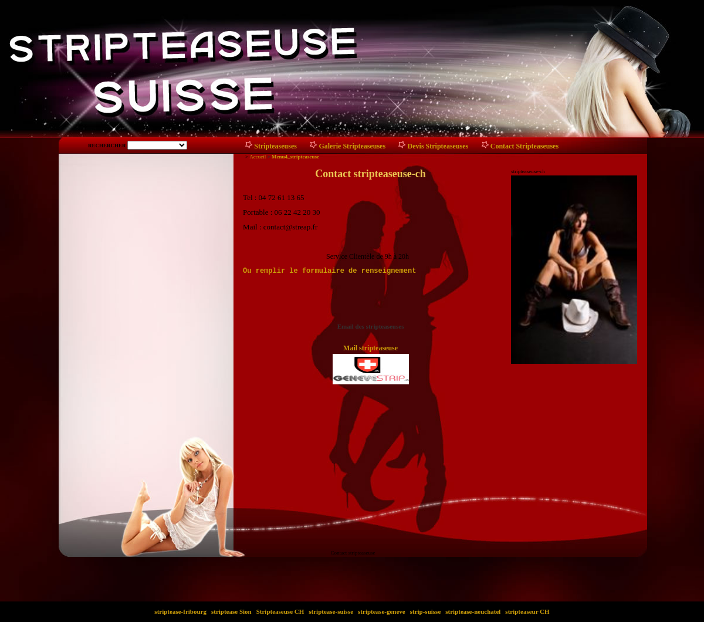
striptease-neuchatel (473, 611)
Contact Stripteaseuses (524, 146)
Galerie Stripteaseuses (352, 146)
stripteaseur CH (527, 611)
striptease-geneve (381, 611)
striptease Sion (231, 611)
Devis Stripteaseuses (438, 146)
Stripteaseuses (275, 146)
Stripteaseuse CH (280, 611)
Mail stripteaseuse (370, 348)
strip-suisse (425, 611)
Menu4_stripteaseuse (295, 157)
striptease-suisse (331, 611)
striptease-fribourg (180, 611)
